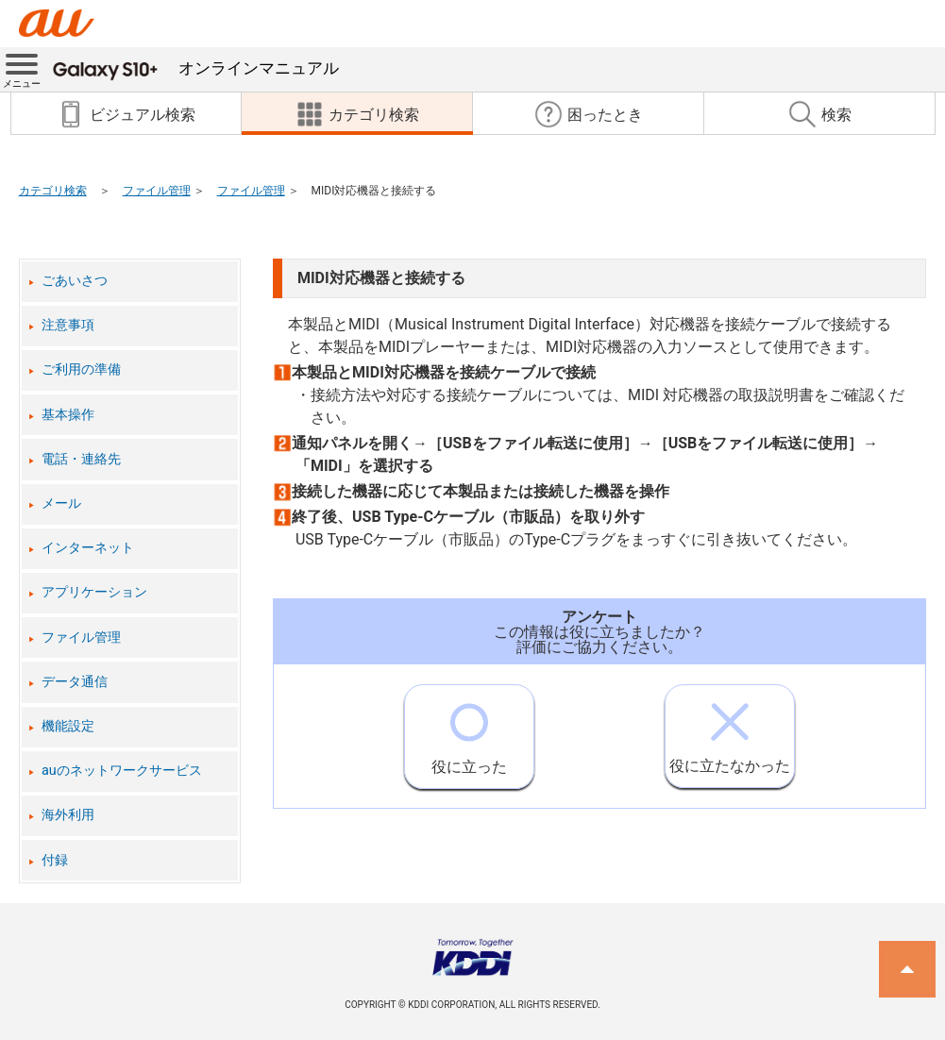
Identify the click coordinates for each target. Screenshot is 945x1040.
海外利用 (68, 815)
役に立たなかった (729, 730)
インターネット (88, 548)
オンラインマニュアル (196, 68)
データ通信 (75, 682)
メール (61, 503)
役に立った (469, 730)
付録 (55, 860)
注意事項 (68, 325)
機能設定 (68, 726)
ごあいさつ (75, 281)
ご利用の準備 (81, 369)
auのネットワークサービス (122, 771)
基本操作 (68, 415)
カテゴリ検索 (53, 190)
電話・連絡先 (81, 459)
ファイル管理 (157, 190)
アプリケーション (94, 592)
